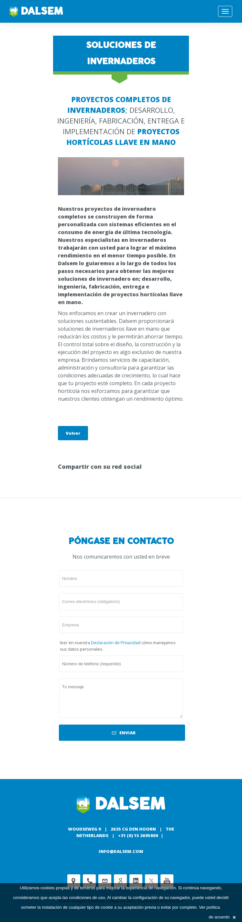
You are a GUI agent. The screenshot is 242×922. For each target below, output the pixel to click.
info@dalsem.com (121, 851)
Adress (73, 880)
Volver (73, 433)
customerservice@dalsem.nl (104, 880)
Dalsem (36, 11)
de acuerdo (222, 917)
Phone (89, 880)
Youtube (166, 880)
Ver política (209, 907)
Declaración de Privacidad (115, 642)
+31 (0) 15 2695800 (138, 835)
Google (120, 880)
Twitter (151, 880)
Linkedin (135, 880)
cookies (47, 887)
